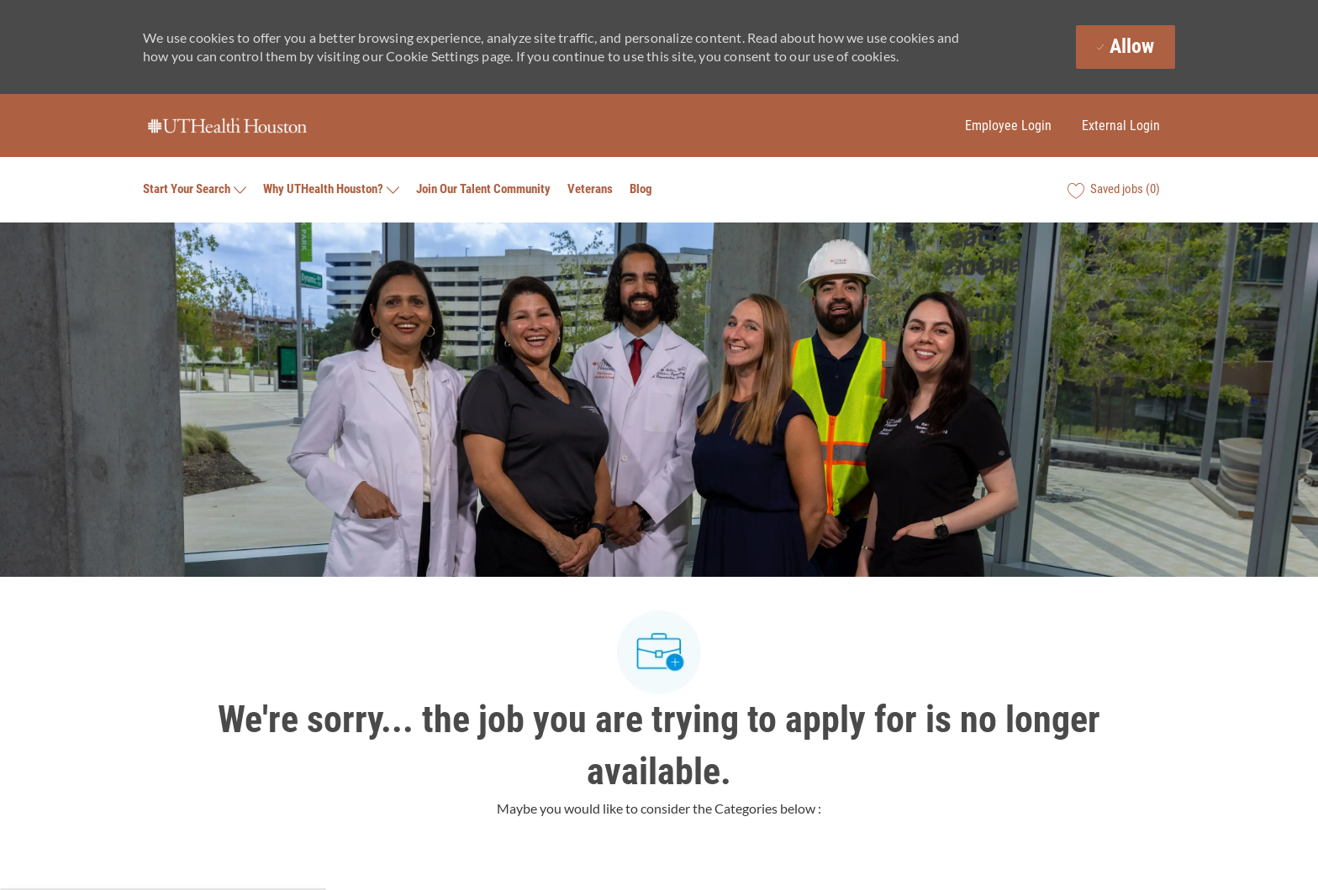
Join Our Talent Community (483, 189)
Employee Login (1008, 126)
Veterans (590, 189)
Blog (641, 189)
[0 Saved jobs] (1114, 190)
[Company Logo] (227, 126)
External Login (1121, 126)
